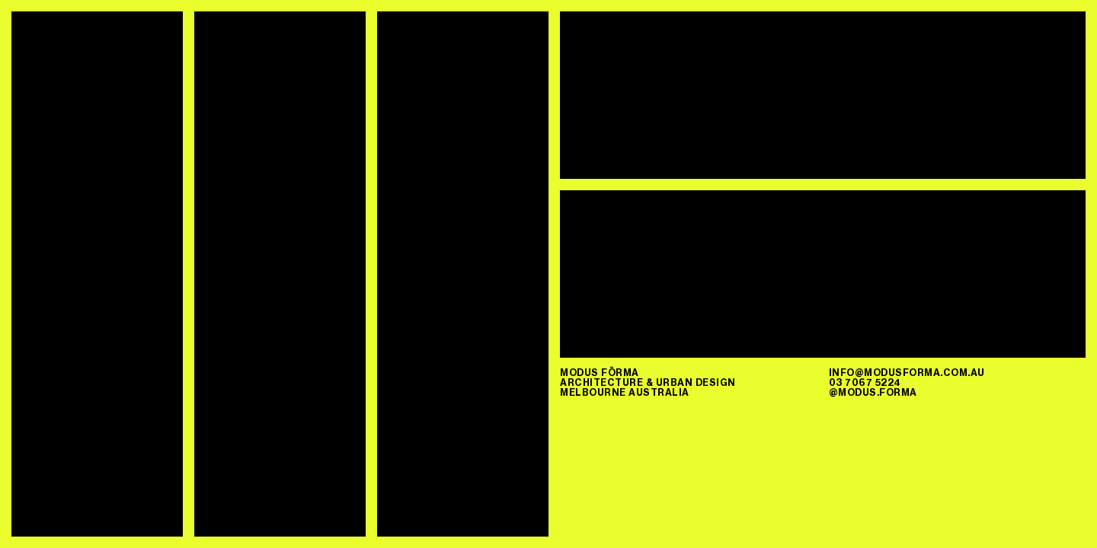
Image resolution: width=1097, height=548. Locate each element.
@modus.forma (873, 392)
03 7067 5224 (865, 382)
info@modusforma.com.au (907, 372)
